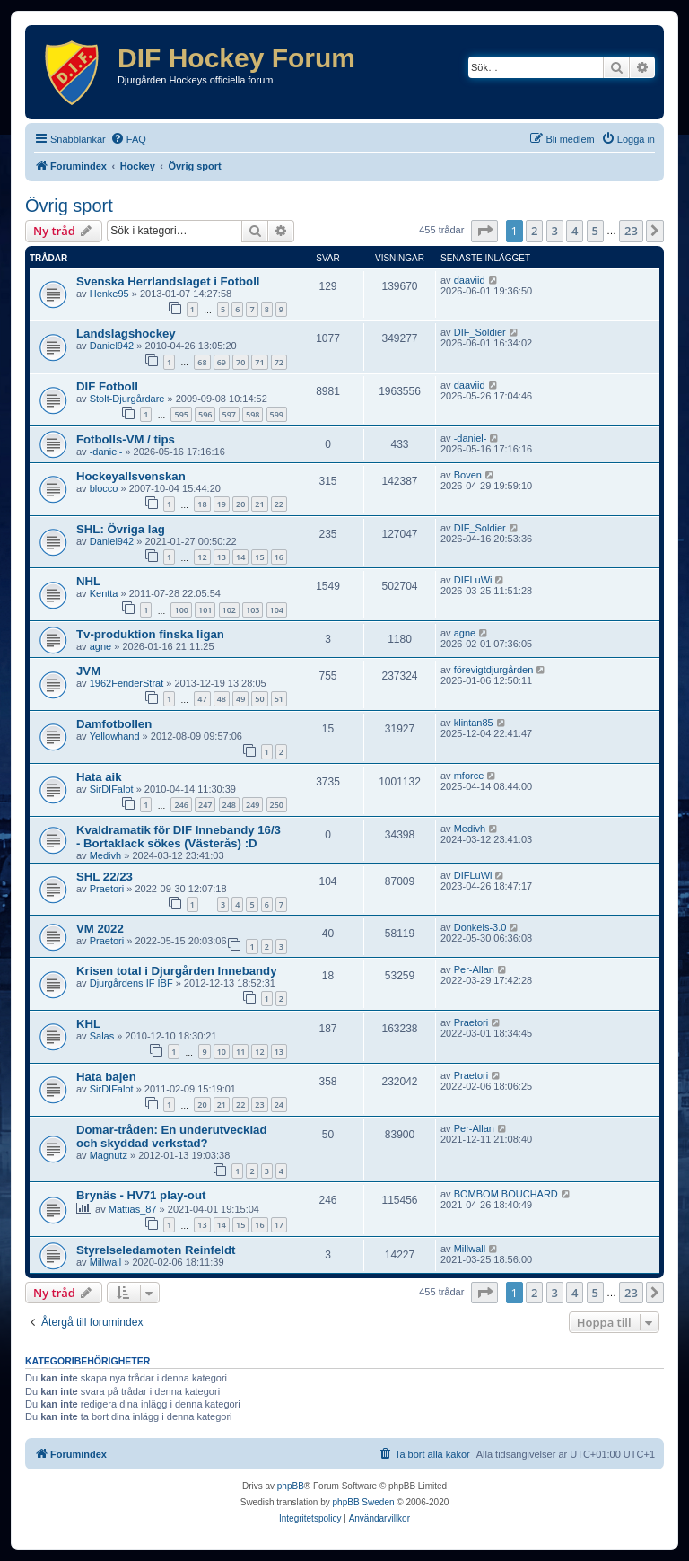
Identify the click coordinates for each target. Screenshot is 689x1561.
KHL (88, 1023)
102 (229, 610)
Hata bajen (106, 1076)
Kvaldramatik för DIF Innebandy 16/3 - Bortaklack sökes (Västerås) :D (178, 836)
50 (259, 699)
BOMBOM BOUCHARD (506, 1193)
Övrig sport (69, 205)
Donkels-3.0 (480, 927)
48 (221, 699)
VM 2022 (100, 928)
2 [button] (534, 231)
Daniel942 (112, 345)
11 (240, 1051)
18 (201, 504)
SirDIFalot (112, 789)
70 (240, 362)
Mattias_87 (133, 1209)
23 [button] (631, 231)
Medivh (105, 855)
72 (279, 362)
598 (252, 414)
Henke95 (109, 293)
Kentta (104, 593)
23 (259, 1104)
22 (279, 504)
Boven (468, 474)
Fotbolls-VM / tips (125, 439)
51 (279, 699)
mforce (469, 775)
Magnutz (108, 1155)
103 (252, 610)
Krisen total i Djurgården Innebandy (176, 971)
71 (259, 362)
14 (240, 557)
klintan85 (473, 722)
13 (221, 557)
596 (205, 414)
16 (279, 557)
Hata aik (99, 777)
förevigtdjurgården (494, 669)
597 (229, 414)
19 (221, 504)
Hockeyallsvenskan (131, 476)
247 (205, 805)
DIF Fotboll (107, 386)
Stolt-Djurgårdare (127, 398)
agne (100, 646)
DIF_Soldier (480, 332)
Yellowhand (115, 736)
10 (221, 1051)
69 (221, 362)
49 (240, 699)
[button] (484, 230)
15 (259, 557)
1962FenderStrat (127, 683)
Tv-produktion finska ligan (150, 634)
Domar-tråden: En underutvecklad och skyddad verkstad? (171, 1136)
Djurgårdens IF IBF (131, 983)
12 (201, 557)
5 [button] (595, 231)
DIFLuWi (473, 579)
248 (229, 805)
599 (276, 414)
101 (205, 610)
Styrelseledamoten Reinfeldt (155, 1250)
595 (181, 414)
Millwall (105, 1262)
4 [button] (574, 231)
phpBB (290, 1486)
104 (276, 610)
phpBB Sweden (364, 1502)
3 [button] (555, 231)
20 (240, 504)
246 (181, 805)
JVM (88, 671)
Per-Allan (474, 969)
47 (201, 699)
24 (279, 1104)
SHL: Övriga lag (120, 529)
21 (259, 504)
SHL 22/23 (104, 876)
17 (279, 1225)
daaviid (469, 280)
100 (181, 610)
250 (276, 805)
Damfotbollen (114, 724)
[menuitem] (128, 139)
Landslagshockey (126, 333)
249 (252, 805)
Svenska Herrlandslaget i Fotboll (167, 281)
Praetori (107, 888)
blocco (104, 488)
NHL (88, 581)
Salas (102, 1035)
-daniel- (106, 451)
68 (201, 362)
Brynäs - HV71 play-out (140, 1195)
